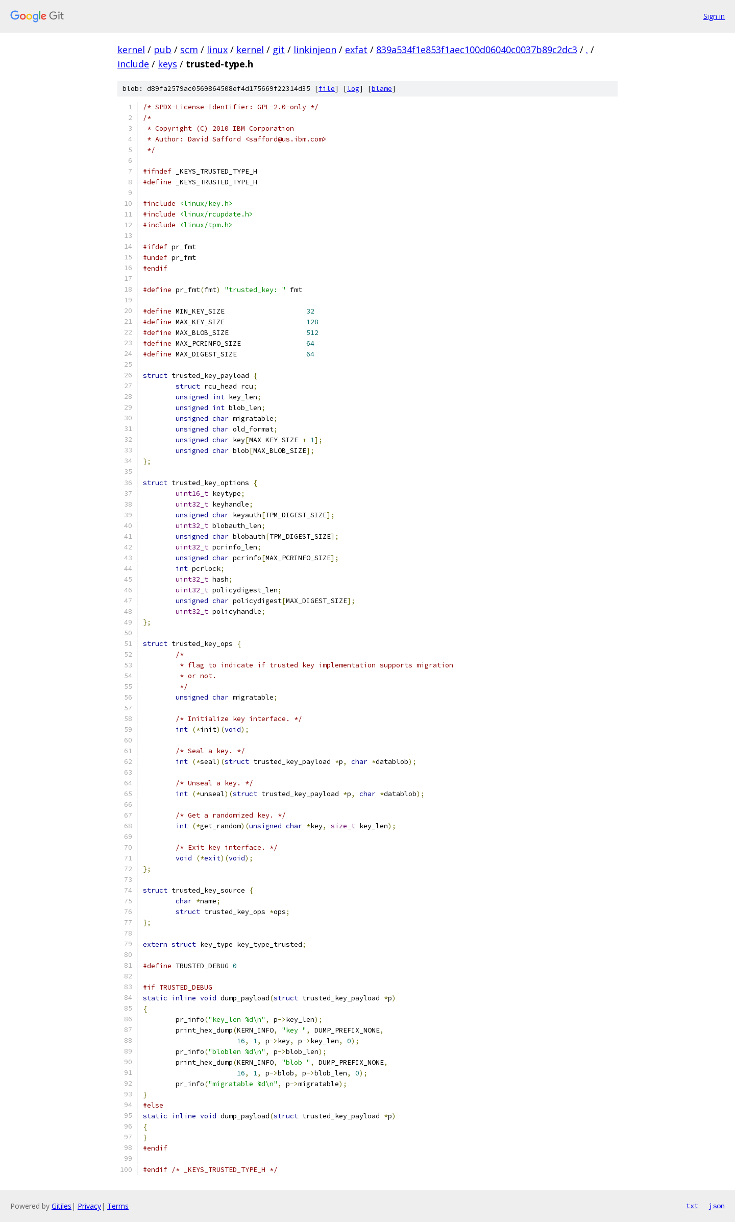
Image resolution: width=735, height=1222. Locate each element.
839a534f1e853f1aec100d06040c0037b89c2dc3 (476, 49)
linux (217, 49)
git (279, 49)
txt (692, 1205)
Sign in (714, 16)
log (353, 88)
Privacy (89, 1206)
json (716, 1205)
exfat (356, 49)
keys (167, 64)
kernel (131, 49)
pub (163, 49)
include (133, 64)
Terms (118, 1206)
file (326, 88)
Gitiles (61, 1206)
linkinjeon (314, 49)
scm (189, 49)
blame (382, 88)
